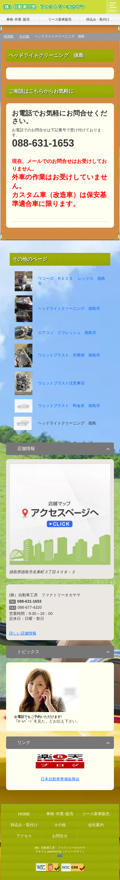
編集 (60, 855)
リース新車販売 (60, 19)
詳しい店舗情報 (22, 633)
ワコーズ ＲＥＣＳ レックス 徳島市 (60, 281)
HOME (9, 36)
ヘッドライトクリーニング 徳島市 (57, 308)
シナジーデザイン (73, 851)
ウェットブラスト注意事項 (50, 383)
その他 (24, 36)
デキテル (41, 851)
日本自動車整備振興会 (60, 779)
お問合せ (60, 836)
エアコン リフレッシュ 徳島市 (55, 333)
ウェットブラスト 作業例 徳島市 (57, 355)
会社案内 (96, 825)
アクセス (24, 836)
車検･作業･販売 (18, 19)
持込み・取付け (97, 19)
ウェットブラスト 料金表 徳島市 (69, 405)
